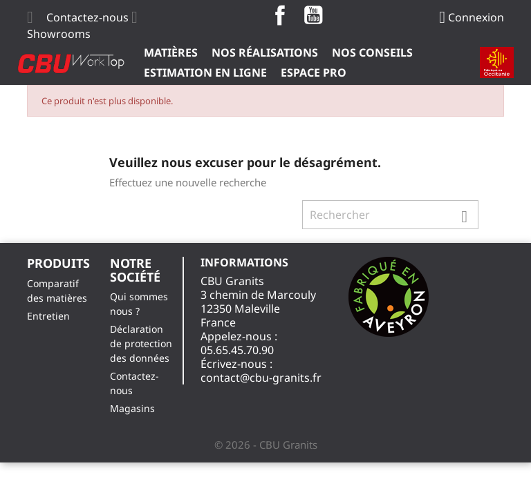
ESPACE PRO (313, 72)
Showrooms (59, 33)
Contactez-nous (87, 17)
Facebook (280, 15)
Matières (171, 52)
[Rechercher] (390, 214)
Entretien (48, 315)
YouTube (313, 15)
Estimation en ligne (205, 72)
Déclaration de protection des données (141, 343)
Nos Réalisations (265, 52)
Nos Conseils (372, 52)
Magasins (132, 408)
